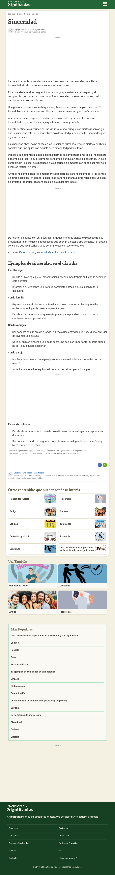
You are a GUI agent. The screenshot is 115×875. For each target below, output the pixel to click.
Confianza (33, 549)
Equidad (33, 524)
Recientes (63, 828)
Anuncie (12, 850)
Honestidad (43, 252)
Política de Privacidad (68, 843)
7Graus (49, 867)
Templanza (83, 524)
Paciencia (83, 536)
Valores (35, 14)
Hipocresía (29, 252)
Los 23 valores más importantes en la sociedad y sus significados (83, 549)
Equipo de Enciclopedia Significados (29, 473)
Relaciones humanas (64, 252)
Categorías (14, 835)
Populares (13, 828)
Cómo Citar (64, 835)
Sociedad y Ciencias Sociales (19, 14)
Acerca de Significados (19, 843)
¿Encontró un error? (68, 858)
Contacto (13, 858)
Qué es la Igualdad (33, 536)
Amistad (83, 511)
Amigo (33, 511)
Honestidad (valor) (33, 498)
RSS (61, 850)
